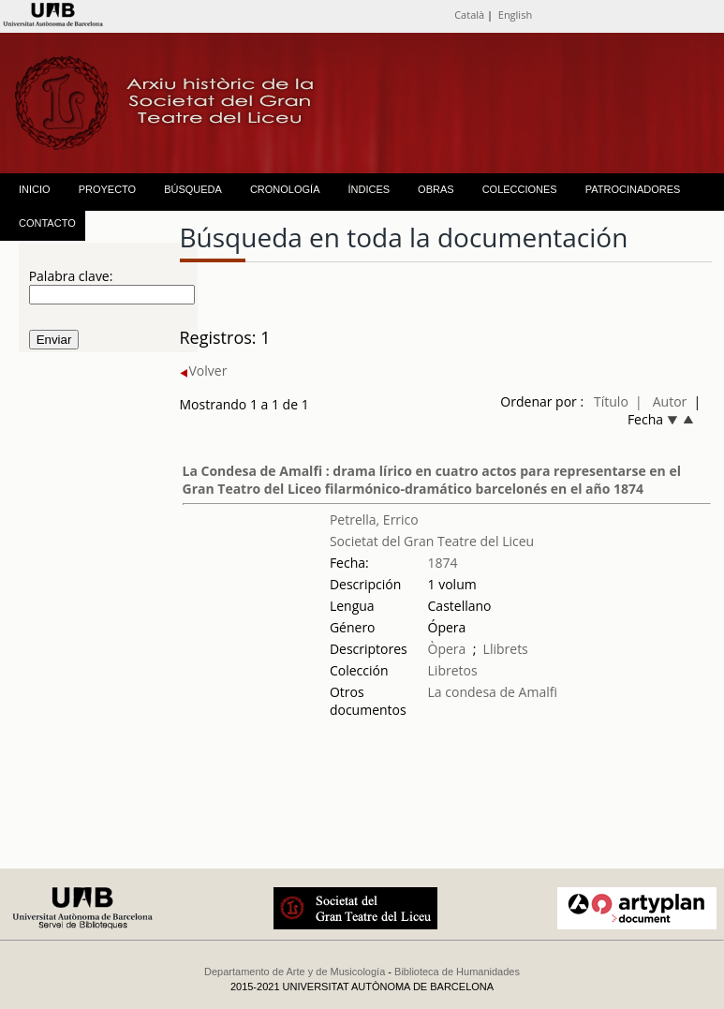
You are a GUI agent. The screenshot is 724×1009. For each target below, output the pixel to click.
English (515, 14)
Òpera (447, 649)
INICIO (35, 189)
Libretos (453, 670)
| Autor (661, 401)
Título (611, 401)
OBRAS (436, 189)
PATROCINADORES (633, 189)
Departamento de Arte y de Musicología (294, 971)
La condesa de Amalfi (492, 692)
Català (469, 14)
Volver (204, 370)
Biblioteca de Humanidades (457, 971)
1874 (443, 562)
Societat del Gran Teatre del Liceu (432, 541)
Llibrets (505, 649)
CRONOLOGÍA (285, 189)
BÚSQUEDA (193, 189)
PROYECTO (108, 189)
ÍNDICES (368, 189)
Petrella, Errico (374, 519)
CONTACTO (47, 223)
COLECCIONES (519, 189)
